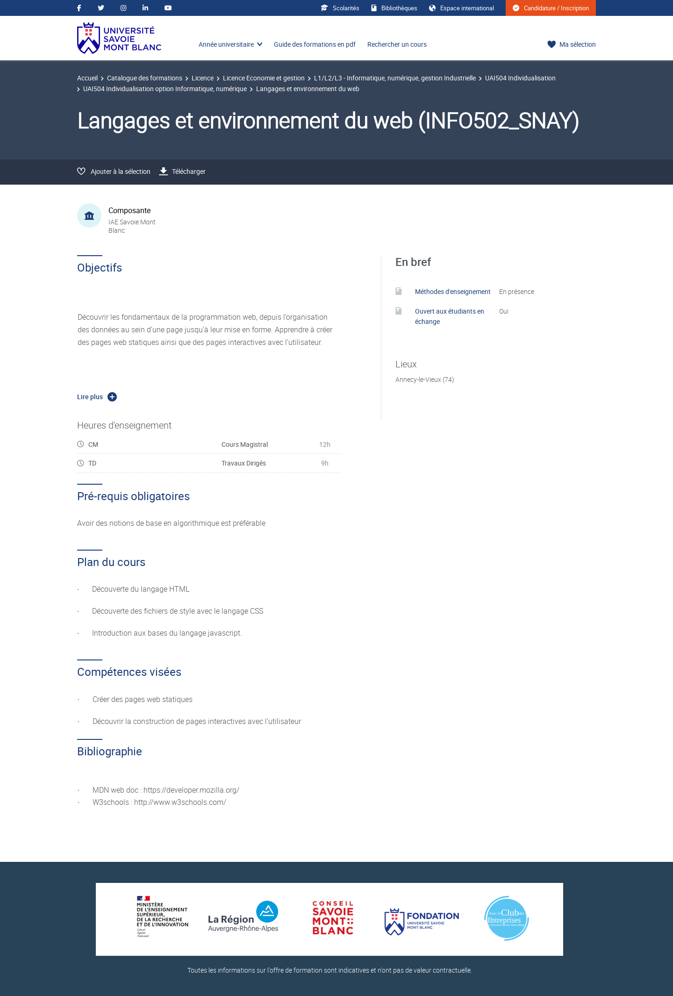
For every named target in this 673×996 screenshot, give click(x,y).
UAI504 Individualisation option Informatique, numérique (165, 88)
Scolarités (340, 8)
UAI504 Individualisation (520, 77)
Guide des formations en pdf (315, 44)
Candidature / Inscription (551, 8)
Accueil (87, 77)
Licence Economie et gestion (264, 77)
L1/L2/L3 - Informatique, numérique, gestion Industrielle (395, 77)
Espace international (461, 8)
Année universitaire (226, 44)
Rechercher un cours (397, 44)
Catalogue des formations (144, 77)
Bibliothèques (394, 8)
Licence (203, 77)
